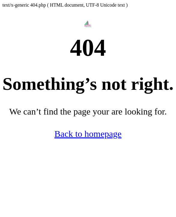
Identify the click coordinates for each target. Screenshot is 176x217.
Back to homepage (87, 134)
